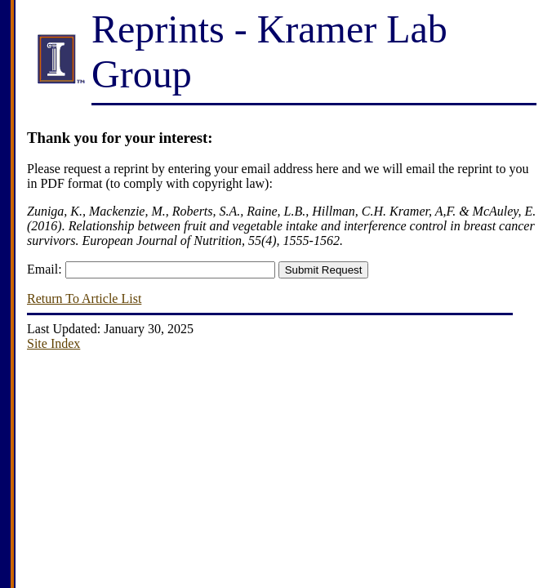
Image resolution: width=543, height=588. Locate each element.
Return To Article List (84, 298)
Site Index (53, 343)
